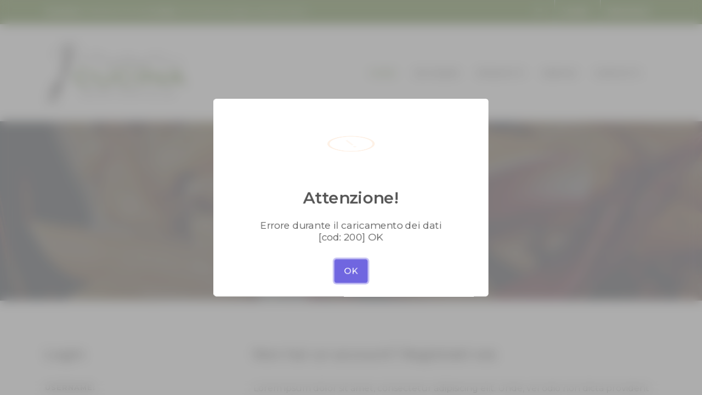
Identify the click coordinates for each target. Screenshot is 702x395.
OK (351, 249)
